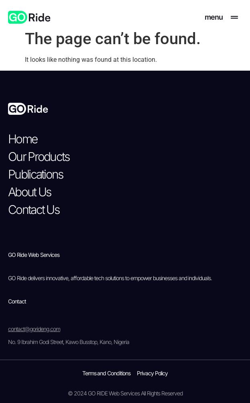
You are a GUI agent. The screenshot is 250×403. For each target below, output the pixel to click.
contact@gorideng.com (34, 333)
